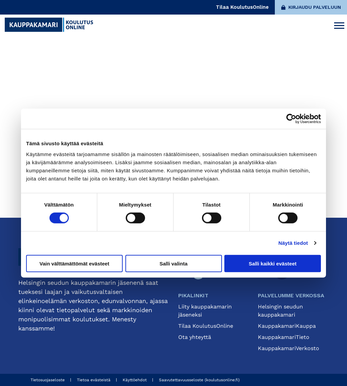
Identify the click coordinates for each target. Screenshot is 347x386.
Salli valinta (174, 263)
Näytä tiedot (293, 243)
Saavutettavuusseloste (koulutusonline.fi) (199, 380)
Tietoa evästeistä (93, 380)
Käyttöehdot (135, 380)
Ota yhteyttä (194, 337)
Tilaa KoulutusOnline (242, 7)
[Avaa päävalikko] (339, 25)
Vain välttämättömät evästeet (74, 263)
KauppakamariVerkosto (288, 348)
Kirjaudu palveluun (311, 7)
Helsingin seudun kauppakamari (280, 310)
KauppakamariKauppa (287, 326)
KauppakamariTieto (283, 337)
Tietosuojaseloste (47, 380)
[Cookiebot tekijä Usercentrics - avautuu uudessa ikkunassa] (291, 119)
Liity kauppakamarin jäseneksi (205, 310)
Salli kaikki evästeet (273, 263)
